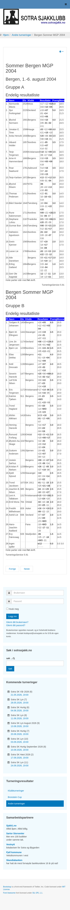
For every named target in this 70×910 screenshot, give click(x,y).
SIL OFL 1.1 (37, 893)
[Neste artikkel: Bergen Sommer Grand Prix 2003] (27, 569)
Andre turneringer (21, 35)
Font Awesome (9, 893)
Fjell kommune (14, 852)
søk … (9, 658)
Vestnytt (10, 844)
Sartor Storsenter (15, 833)
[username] (38, 592)
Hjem (6, 35)
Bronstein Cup (15, 797)
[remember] (7, 609)
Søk (10, 668)
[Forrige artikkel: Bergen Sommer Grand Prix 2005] (12, 569)
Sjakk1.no (11, 825)
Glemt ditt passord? (15, 625)
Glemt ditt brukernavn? (17, 622)
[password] (38, 601)
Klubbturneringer (16, 790)
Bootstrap (7, 887)
